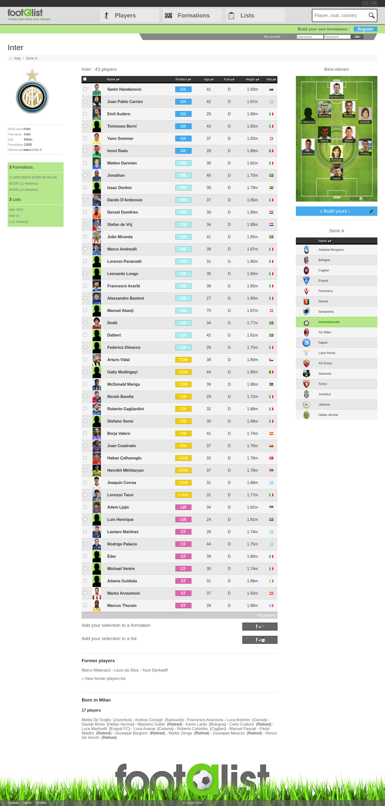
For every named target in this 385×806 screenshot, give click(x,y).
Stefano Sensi (120, 421)
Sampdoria (326, 311)
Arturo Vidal (118, 360)
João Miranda (120, 237)
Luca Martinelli (94, 729)
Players (125, 15)
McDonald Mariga (123, 384)
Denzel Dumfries (122, 212)
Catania (165, 729)
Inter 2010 (16, 209)
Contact (13, 803)
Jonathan (116, 175)
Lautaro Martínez (123, 532)
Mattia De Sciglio (96, 720)
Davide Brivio (93, 724)
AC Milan (324, 332)
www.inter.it (33, 150)
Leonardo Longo (122, 274)
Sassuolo (174, 720)
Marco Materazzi (96, 670)
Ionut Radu (117, 151)
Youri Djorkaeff (154, 670)
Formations (194, 15)
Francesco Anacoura (205, 720)
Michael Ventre (121, 569)
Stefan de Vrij (119, 224)
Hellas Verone (328, 415)
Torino (322, 384)
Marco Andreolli (122, 249)
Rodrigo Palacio (122, 544)
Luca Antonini (238, 720)
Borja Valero (118, 433)
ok (357, 37)
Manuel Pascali (242, 729)
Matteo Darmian (122, 163)
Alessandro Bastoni (125, 298)
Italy (17, 58)
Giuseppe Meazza (229, 733)
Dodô (112, 323)
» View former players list (103, 678)
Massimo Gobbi (151, 724)
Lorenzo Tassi (120, 495)
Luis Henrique (120, 519)
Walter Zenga (180, 733)
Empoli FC (119, 729)
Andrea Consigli (149, 720)
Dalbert (114, 335)
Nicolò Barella (120, 397)
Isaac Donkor (119, 188)
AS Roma (325, 363)
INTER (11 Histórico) (23, 183)
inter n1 (14, 216)
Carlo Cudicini (241, 724)
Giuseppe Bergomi (131, 733)
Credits (41, 803)
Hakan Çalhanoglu (124, 458)
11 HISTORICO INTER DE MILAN (33, 177)
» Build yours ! (335, 211)
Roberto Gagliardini (125, 409)
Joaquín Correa (121, 483)
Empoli (323, 280)
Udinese (324, 404)
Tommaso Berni (122, 126)
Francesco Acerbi (123, 286)
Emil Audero (118, 114)
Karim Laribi (196, 724)
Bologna (217, 724)
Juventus (122, 720)
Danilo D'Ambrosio (124, 200)
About (27, 803)
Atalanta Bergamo (331, 249)
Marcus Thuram (122, 605)
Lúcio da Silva (126, 670)
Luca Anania (144, 729)
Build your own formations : (337, 29)
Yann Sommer (120, 138)
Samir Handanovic (124, 89)
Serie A (31, 58)
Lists (247, 15)
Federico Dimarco (123, 347)
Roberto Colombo (192, 729)
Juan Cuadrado (121, 446)
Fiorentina (325, 291)
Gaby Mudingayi (122, 372)
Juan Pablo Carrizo (125, 102)
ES (365, 3)
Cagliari (218, 729)
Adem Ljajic (118, 507)
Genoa (259, 720)
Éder (111, 556)
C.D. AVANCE (18, 222)
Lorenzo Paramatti (124, 261)
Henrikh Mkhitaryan (125, 470)
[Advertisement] (35, 300)
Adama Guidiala (122, 581)
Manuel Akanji (120, 310)
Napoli (322, 342)
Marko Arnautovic (123, 593)
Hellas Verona (120, 724)
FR (373, 3)
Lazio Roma (326, 353)
